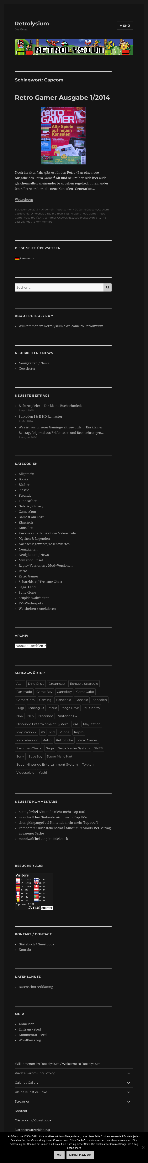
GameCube (85, 692)
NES (67, 213)
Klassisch (26, 522)
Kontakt (25, 950)
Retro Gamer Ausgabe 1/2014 (62, 97)
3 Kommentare (43, 221)
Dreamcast (57, 683)
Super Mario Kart (59, 756)
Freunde (25, 495)
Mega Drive (70, 708)
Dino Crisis (37, 213)
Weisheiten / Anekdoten (37, 609)
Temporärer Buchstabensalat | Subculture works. (56, 828)
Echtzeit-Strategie (84, 683)
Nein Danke (80, 1155)
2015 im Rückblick (54, 839)
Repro (78, 732)
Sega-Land (27, 587)
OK (59, 1155)
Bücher (24, 485)
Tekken (88, 764)
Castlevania (22, 213)
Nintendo (45, 716)
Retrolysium (32, 23)
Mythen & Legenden (34, 538)
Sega (50, 748)
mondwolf (26, 817)
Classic (24, 490)
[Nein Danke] (143, 1147)
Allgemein (48, 209)
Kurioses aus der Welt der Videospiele (47, 533)
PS (43, 732)
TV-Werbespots (31, 603)
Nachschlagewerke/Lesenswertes (44, 544)
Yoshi (43, 772)
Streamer (22, 1101)
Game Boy (44, 692)
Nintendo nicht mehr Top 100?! (63, 812)
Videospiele (25, 772)
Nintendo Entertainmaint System (42, 724)
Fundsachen (28, 501)
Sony (20, 756)
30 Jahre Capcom (86, 209)
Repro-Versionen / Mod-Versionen (46, 565)
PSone (65, 732)
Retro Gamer (64, 209)
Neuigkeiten (28, 549)
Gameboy (64, 692)
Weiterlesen (24, 199)
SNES (69, 217)
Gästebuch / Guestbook (36, 944)
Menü (125, 26)
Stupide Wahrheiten (34, 598)
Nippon (75, 213)
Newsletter (27, 368)
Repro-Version (27, 740)
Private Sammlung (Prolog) (35, 1073)
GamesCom (27, 512)
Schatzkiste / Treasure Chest (40, 582)
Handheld (63, 700)
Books (23, 479)
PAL (76, 724)
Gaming (45, 700)
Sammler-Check (55, 217)
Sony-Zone (27, 592)
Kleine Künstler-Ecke (31, 1092)
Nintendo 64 (67, 716)
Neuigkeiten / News (34, 363)
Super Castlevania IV (87, 217)
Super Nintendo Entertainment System (47, 764)
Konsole (82, 700)
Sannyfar (26, 812)
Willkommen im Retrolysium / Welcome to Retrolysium (61, 326)
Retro (23, 571)
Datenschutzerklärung (36, 987)
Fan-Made (24, 692)
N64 (19, 716)
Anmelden (26, 1024)
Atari (20, 683)
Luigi (20, 708)
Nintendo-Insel (31, 560)
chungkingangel (31, 822)
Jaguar (49, 213)
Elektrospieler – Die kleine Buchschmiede (50, 406)
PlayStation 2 (26, 732)
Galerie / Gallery (31, 506)
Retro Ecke (64, 740)
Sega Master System (74, 748)
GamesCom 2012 (31, 517)
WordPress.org (30, 1040)
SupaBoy (35, 756)
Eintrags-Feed (30, 1029)
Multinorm (91, 708)
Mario (53, 708)
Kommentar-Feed (33, 1035)
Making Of (36, 708)
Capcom (103, 209)
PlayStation (92, 724)
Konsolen (26, 528)
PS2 (52, 732)
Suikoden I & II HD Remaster (40, 416)
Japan (59, 213)
